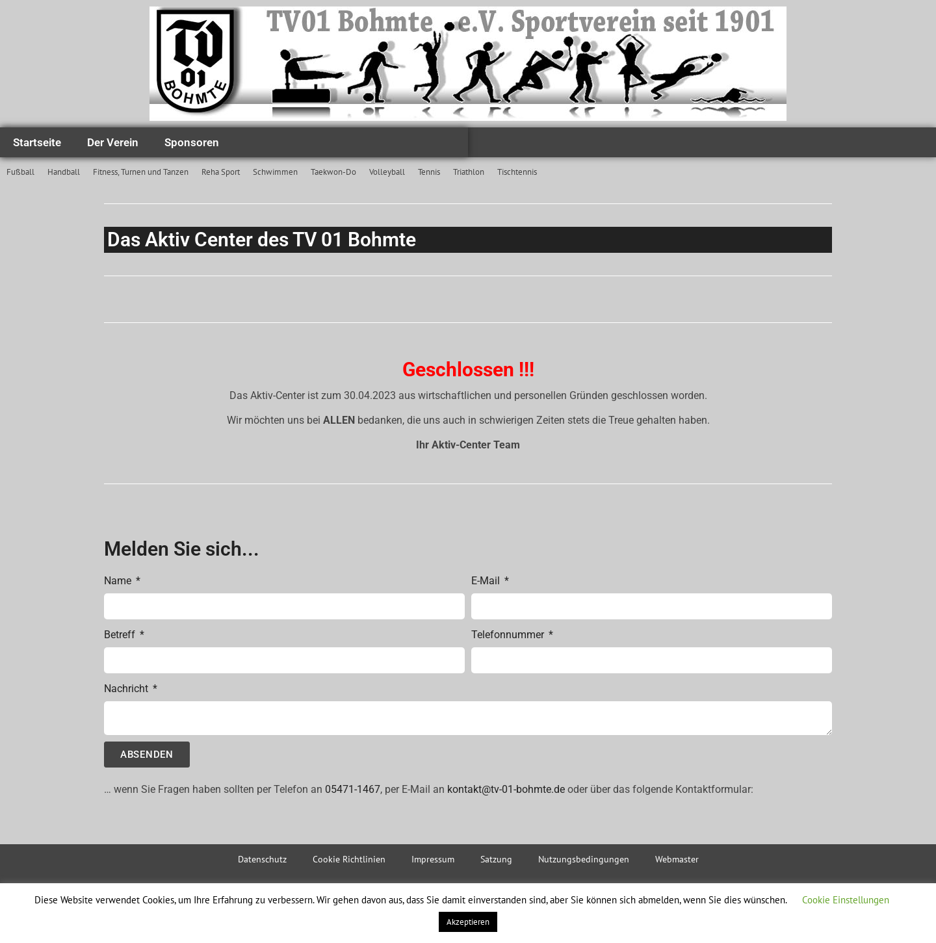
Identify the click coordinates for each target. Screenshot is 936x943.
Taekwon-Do (333, 171)
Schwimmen (275, 171)
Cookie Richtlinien (349, 859)
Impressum (432, 859)
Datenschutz (262, 859)
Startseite (37, 142)
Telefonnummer (509, 634)
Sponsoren (191, 142)
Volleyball (387, 171)
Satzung (496, 859)
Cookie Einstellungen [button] (845, 900)
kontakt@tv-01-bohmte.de (506, 789)
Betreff (121, 634)
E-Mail (486, 581)
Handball (63, 171)
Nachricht (127, 688)
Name (119, 581)
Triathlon (468, 171)
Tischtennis (517, 171)
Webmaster (677, 859)
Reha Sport (221, 171)
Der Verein (112, 142)
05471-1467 (352, 789)
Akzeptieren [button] (468, 921)
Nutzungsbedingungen (583, 859)
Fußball (20, 171)
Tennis (429, 171)
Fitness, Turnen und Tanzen (140, 171)
